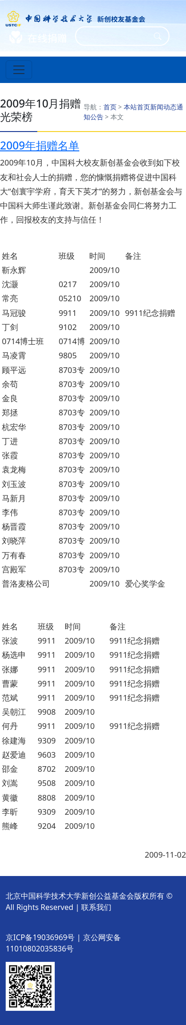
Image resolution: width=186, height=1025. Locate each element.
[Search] (116, 36)
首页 (110, 106)
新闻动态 (163, 106)
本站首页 (137, 106)
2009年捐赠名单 (39, 145)
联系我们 (96, 907)
